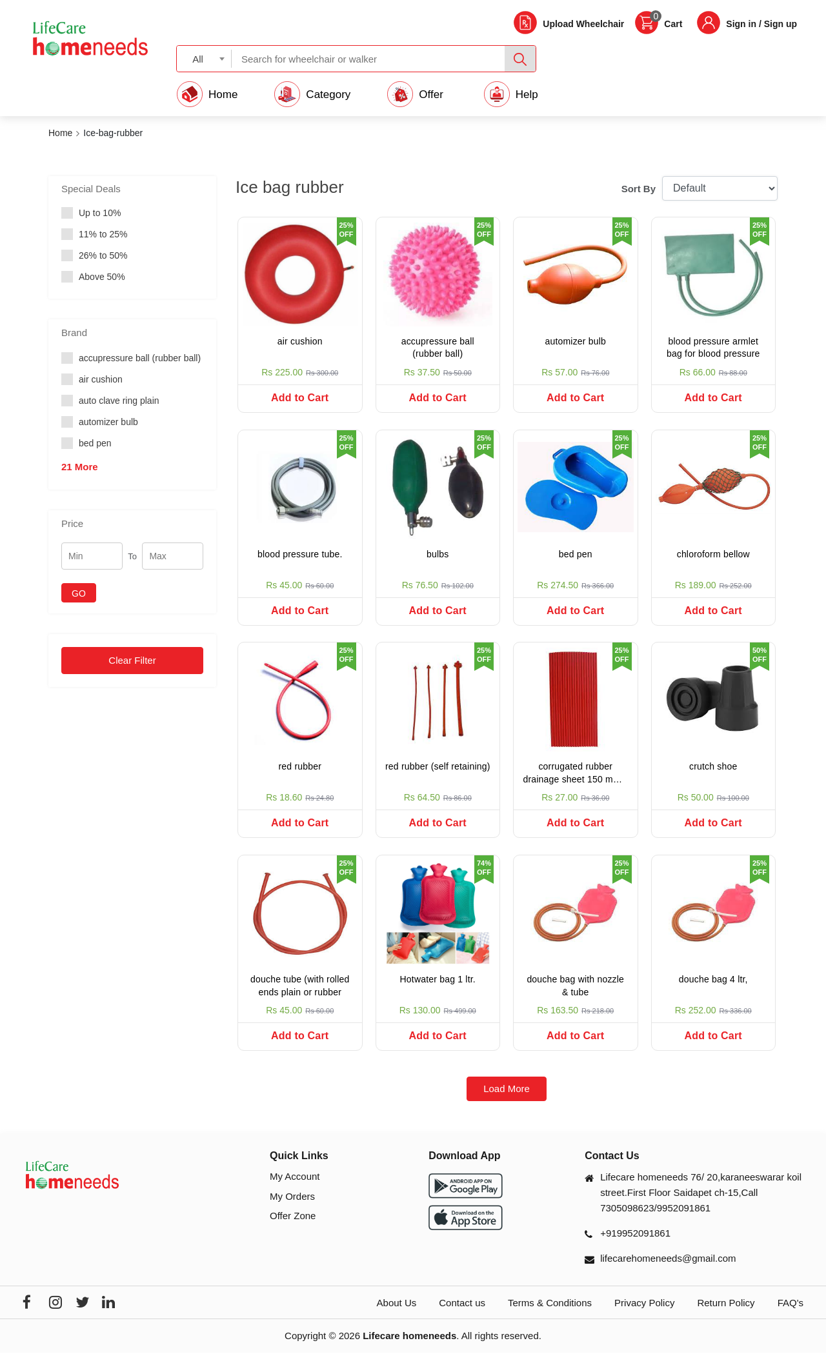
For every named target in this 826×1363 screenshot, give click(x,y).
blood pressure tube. (300, 557)
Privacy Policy (644, 1313)
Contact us (462, 1313)
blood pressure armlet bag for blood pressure (713, 347)
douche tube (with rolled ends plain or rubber (299, 994)
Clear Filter (132, 660)
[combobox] (204, 58)
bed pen (575, 557)
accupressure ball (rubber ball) (437, 347)
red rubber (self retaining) (437, 772)
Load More (506, 1099)
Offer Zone (293, 1226)
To (132, 556)
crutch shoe (713, 772)
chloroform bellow (713, 557)
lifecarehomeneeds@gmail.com (668, 1269)
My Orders (292, 1206)
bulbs (437, 557)
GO (79, 593)
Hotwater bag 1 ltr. (438, 987)
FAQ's (790, 1313)
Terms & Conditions (550, 1313)
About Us (397, 1313)
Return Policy (725, 1313)
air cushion (300, 341)
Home (60, 133)
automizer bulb (575, 341)
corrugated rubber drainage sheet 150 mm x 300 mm (575, 780)
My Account (295, 1187)
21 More (79, 466)
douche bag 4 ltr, (713, 987)
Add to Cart (299, 397)
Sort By (638, 188)
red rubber (299, 772)
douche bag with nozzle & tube (575, 994)
